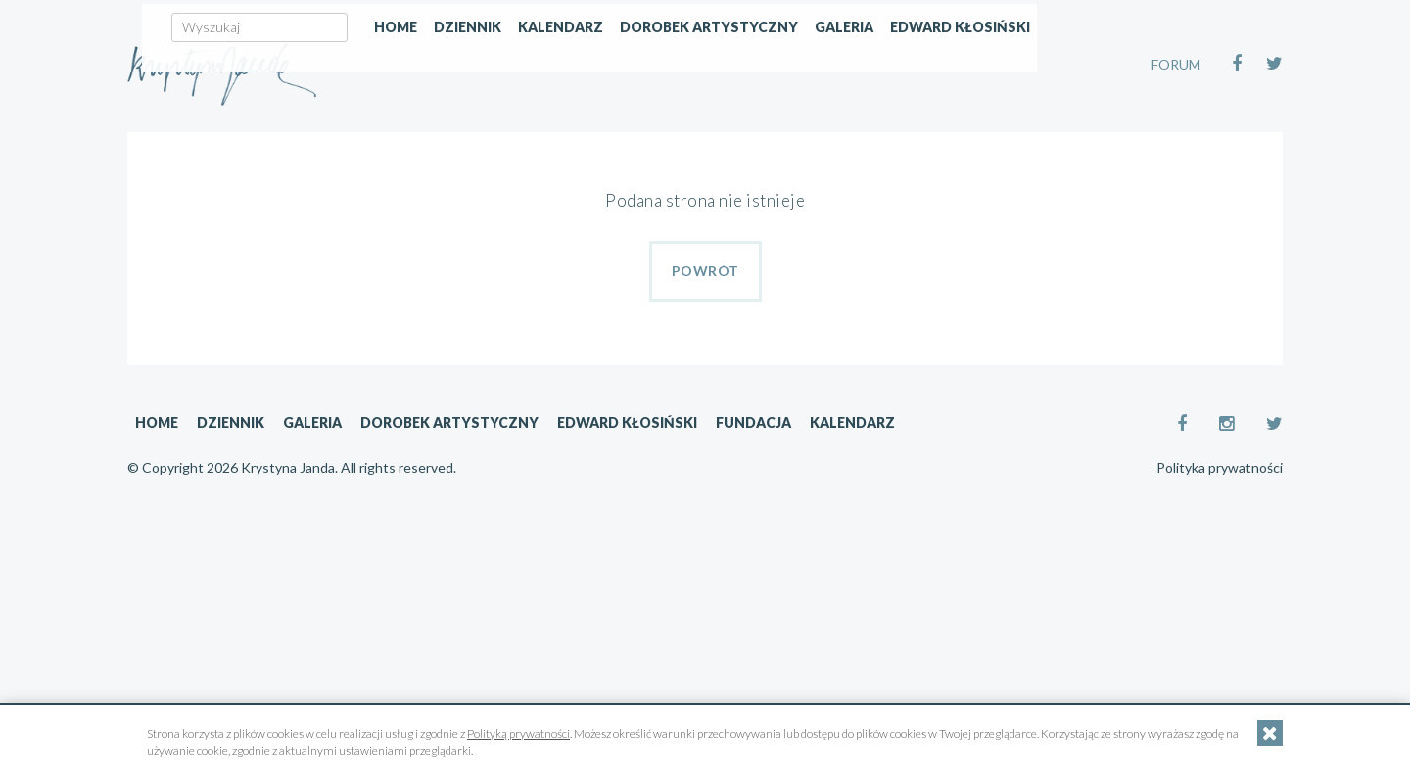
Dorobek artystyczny (910, 143)
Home (596, 143)
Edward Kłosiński (1161, 143)
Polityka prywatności (1219, 468)
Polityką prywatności (518, 733)
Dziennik (668, 143)
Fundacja (753, 422)
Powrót (705, 271)
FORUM (1176, 64)
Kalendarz (761, 143)
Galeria (1044, 143)
